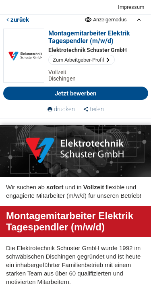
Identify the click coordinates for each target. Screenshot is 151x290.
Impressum (131, 7)
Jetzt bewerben (75, 93)
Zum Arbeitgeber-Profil (81, 60)
